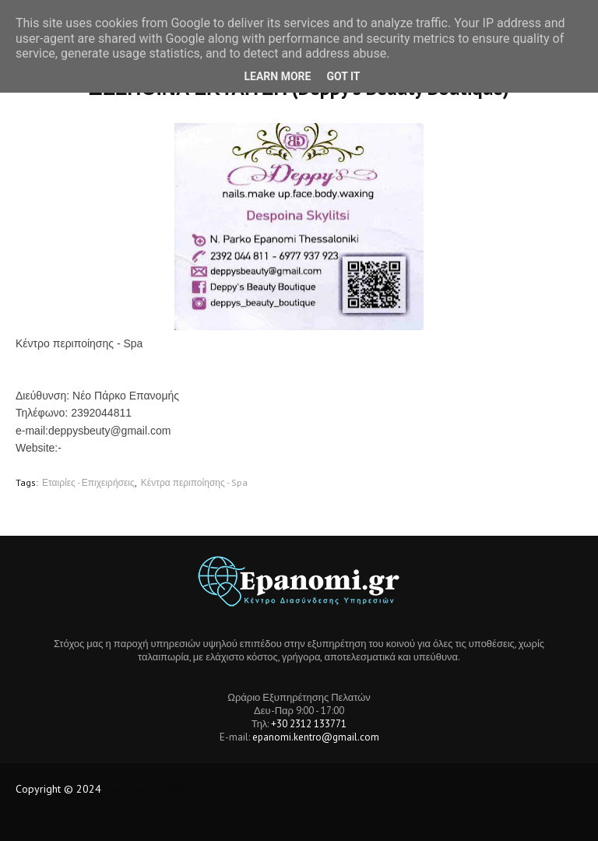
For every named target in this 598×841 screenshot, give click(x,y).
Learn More (277, 76)
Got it (343, 76)
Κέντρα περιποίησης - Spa (194, 482)
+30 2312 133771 (308, 723)
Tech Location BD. (145, 789)
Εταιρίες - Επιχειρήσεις (88, 482)
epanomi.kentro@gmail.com (315, 737)
